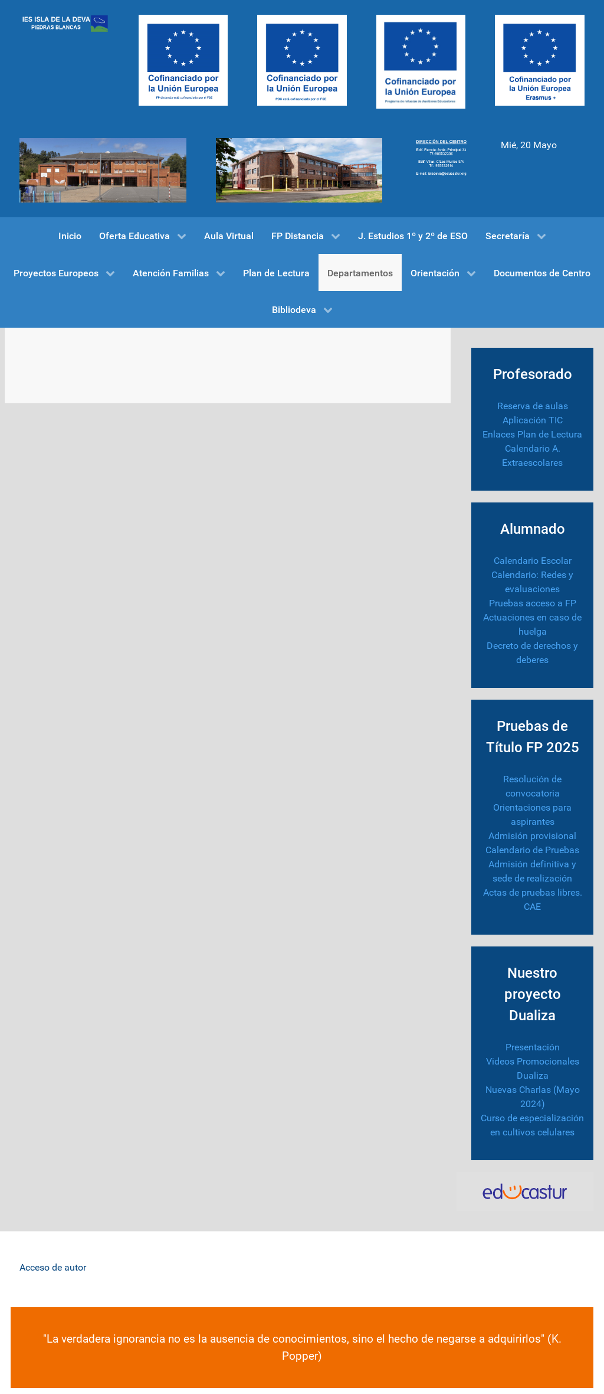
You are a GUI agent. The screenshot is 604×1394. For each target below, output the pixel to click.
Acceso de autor (52, 1267)
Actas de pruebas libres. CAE (532, 899)
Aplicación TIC (533, 420)
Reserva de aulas (532, 406)
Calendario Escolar (533, 560)
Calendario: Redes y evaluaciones (532, 582)
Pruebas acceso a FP (532, 603)
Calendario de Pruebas (532, 850)
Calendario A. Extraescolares (532, 455)
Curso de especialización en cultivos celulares (532, 1125)
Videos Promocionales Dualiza (532, 1068)
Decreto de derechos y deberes (532, 652)
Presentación (532, 1047)
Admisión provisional (532, 835)
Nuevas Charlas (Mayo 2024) (532, 1096)
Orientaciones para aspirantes (532, 814)
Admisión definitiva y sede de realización (532, 871)
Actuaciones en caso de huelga (532, 624)
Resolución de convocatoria (532, 786)
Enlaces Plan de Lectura (532, 434)
